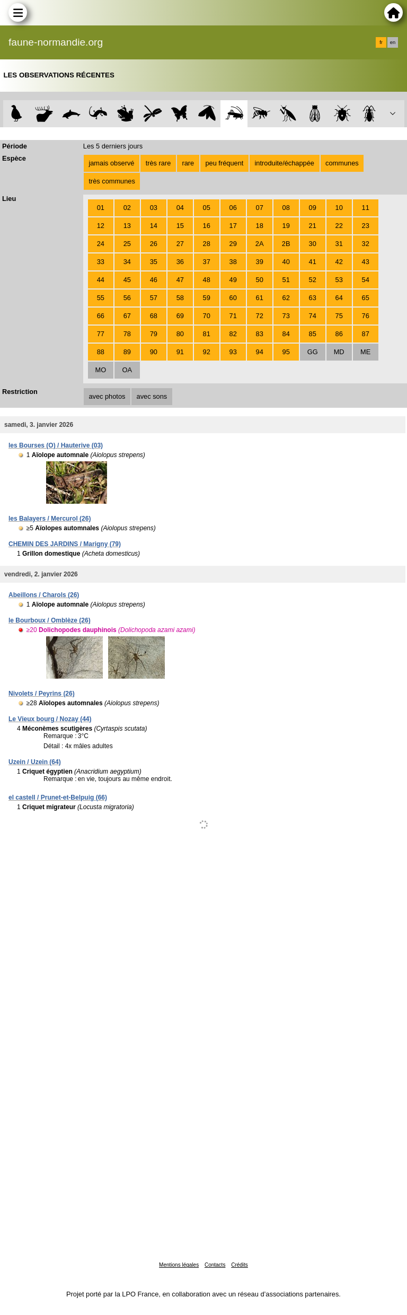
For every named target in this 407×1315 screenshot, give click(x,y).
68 (153, 316)
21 (312, 226)
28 (206, 244)
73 (286, 316)
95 (286, 352)
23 (365, 226)
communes (342, 163)
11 (365, 208)
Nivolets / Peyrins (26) (41, 693)
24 (100, 244)
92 (206, 352)
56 (127, 298)
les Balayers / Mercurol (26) (49, 518)
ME (365, 352)
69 (180, 316)
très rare (158, 163)
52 (312, 280)
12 (100, 226)
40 (286, 262)
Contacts (215, 1265)
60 (233, 298)
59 (206, 298)
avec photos (107, 396)
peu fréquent (224, 163)
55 (100, 298)
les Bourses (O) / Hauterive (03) (55, 445)
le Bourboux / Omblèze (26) (49, 620)
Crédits (239, 1265)
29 (233, 244)
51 (286, 280)
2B (286, 244)
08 (286, 208)
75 (339, 316)
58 (180, 298)
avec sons (152, 396)
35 (153, 262)
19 (286, 226)
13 (127, 226)
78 (127, 334)
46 (153, 280)
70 (206, 316)
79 (153, 334)
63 (312, 298)
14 (153, 226)
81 (206, 334)
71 (233, 316)
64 (339, 298)
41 (312, 262)
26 (153, 244)
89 (127, 352)
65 (365, 298)
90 (153, 352)
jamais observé (111, 163)
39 (259, 262)
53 (339, 280)
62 (286, 298)
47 (180, 280)
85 (312, 334)
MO (100, 370)
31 (339, 244)
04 (180, 208)
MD (339, 352)
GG (312, 352)
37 (206, 262)
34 (127, 262)
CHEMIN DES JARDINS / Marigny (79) (64, 544)
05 (206, 208)
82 (233, 334)
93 (233, 352)
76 (365, 316)
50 (259, 280)
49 (233, 280)
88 (100, 352)
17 (233, 226)
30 (312, 244)
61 (259, 298)
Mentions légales (179, 1265)
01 (100, 208)
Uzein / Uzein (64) (34, 762)
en (392, 42)
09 (312, 208)
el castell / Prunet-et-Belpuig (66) (57, 797)
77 (100, 334)
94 (259, 352)
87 (365, 334)
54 (365, 280)
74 (312, 316)
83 (259, 334)
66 (100, 316)
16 (206, 226)
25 (127, 244)
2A (259, 244)
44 (100, 280)
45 (127, 280)
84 (286, 334)
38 (233, 262)
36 (180, 262)
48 (206, 280)
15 (180, 226)
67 (127, 316)
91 (180, 352)
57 (153, 298)
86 (339, 334)
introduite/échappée (284, 163)
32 (365, 244)
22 (339, 226)
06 (233, 208)
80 (180, 334)
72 (259, 316)
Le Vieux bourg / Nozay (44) (49, 719)
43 (365, 262)
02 (127, 208)
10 (339, 208)
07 (259, 208)
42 (339, 262)
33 (100, 262)
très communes (112, 181)
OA (127, 370)
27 (180, 244)
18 (259, 226)
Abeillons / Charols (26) (43, 595)
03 (153, 208)
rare (188, 163)
